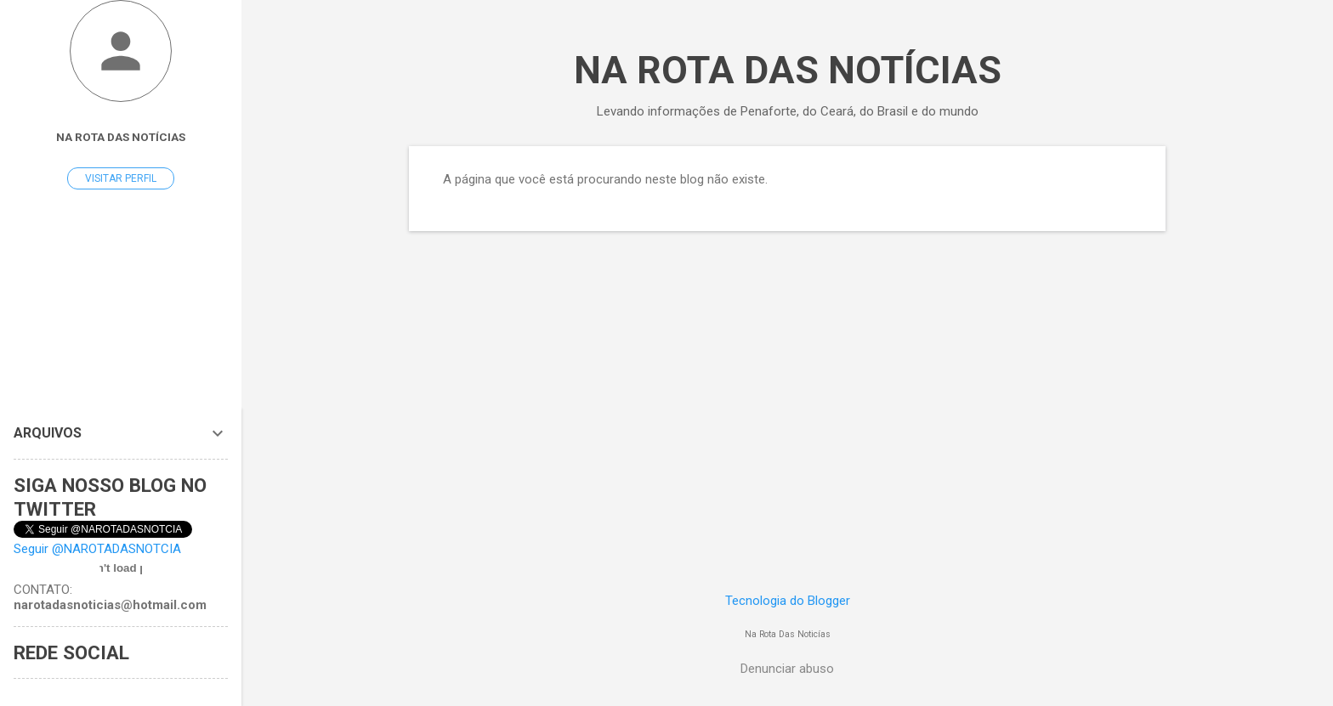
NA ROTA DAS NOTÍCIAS (787, 70)
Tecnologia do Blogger (787, 600)
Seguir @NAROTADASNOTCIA (97, 548)
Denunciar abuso (787, 668)
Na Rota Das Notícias (120, 137)
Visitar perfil (120, 178)
